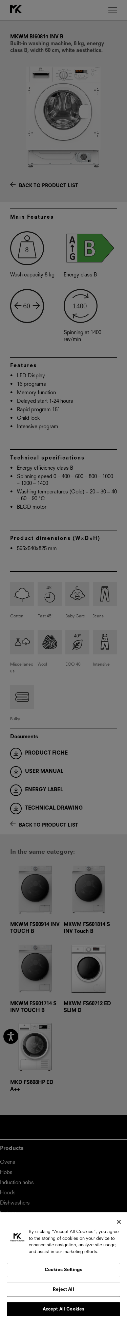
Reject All (63, 1293)
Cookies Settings (63, 1273)
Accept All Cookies (63, 1312)
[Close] (118, 1225)
